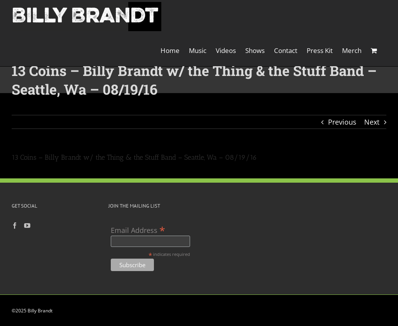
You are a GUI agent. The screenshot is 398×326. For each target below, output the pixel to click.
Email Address (138, 229)
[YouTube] (27, 225)
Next (371, 122)
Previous (342, 122)
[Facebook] (15, 225)
